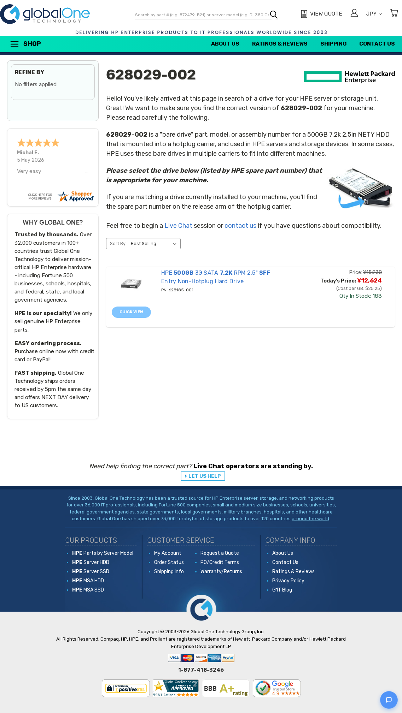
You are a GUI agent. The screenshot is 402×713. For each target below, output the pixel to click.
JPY (374, 14)
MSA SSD (88, 590)
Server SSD (90, 572)
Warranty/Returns (221, 572)
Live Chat (178, 226)
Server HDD (90, 562)
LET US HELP (204, 476)
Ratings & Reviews (280, 44)
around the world (310, 518)
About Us (225, 44)
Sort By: (118, 243)
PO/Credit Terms (219, 562)
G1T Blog (282, 590)
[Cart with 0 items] (394, 14)
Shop (25, 44)
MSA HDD (88, 581)
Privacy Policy (288, 581)
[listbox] (155, 243)
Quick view (131, 312)
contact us (240, 226)
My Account (167, 553)
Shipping (333, 44)
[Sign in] (354, 14)
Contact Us (377, 44)
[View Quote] (320, 14)
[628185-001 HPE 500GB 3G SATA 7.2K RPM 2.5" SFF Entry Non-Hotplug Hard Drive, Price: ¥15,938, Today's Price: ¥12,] (131, 284)
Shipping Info (169, 572)
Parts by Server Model (102, 553)
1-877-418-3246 (201, 670)
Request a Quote (219, 553)
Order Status (169, 562)
